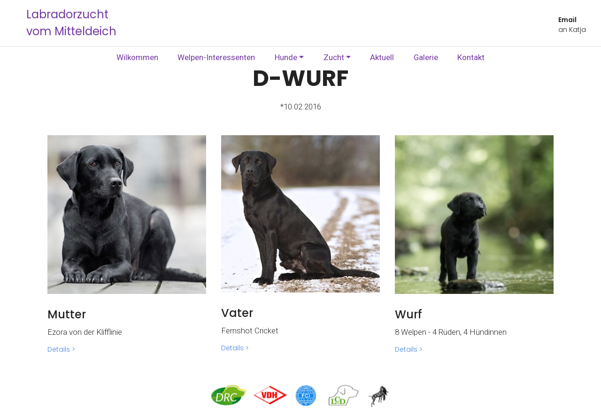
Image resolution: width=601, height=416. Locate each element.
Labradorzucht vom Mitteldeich (71, 23)
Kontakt (471, 57)
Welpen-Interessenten (216, 57)
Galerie (426, 57)
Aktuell (382, 57)
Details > (61, 349)
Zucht (334, 57)
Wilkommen (137, 57)
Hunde (286, 57)
